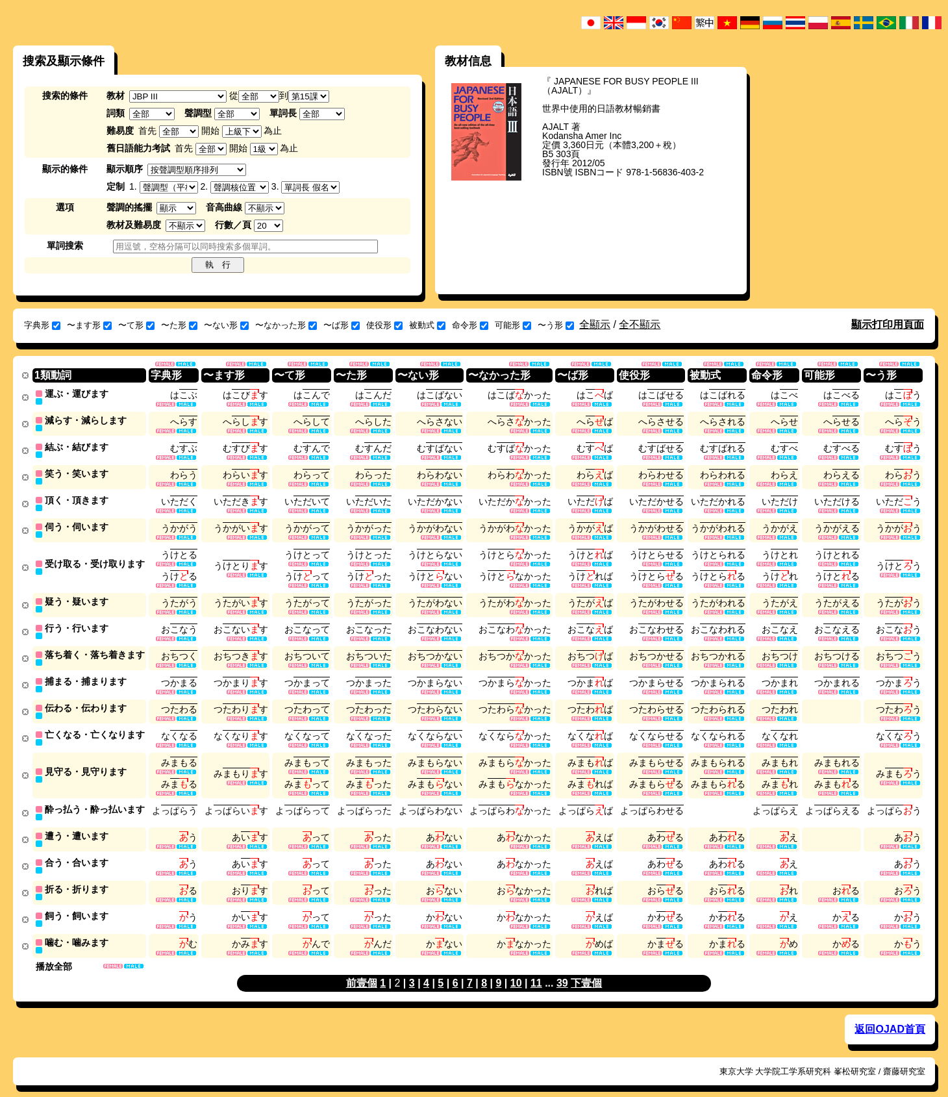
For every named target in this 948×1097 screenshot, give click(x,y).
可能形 (513, 325)
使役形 (384, 325)
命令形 (470, 325)
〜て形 (136, 325)
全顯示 (594, 324)
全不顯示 (639, 324)
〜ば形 (341, 325)
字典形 (42, 325)
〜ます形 (89, 325)
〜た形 (179, 325)
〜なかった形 (286, 325)
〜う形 (556, 325)
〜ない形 (226, 325)
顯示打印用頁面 (887, 324)
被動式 (427, 325)
